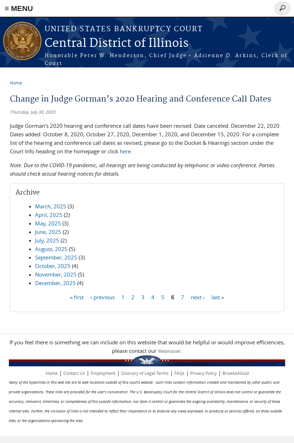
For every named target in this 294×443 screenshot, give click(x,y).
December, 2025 (55, 282)
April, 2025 (48, 214)
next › (198, 296)
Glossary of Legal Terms (145, 373)
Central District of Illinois (116, 43)
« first (77, 296)
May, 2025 (48, 223)
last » (217, 296)
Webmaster (169, 351)
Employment (103, 373)
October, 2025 (52, 265)
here (125, 151)
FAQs (179, 373)
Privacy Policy (203, 373)
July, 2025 (47, 240)
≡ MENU (19, 8)
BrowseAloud (235, 373)
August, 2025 (51, 248)
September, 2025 (56, 257)
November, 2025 (56, 274)
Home (16, 83)
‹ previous (102, 296)
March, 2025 (50, 206)
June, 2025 (48, 231)
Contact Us (74, 373)
